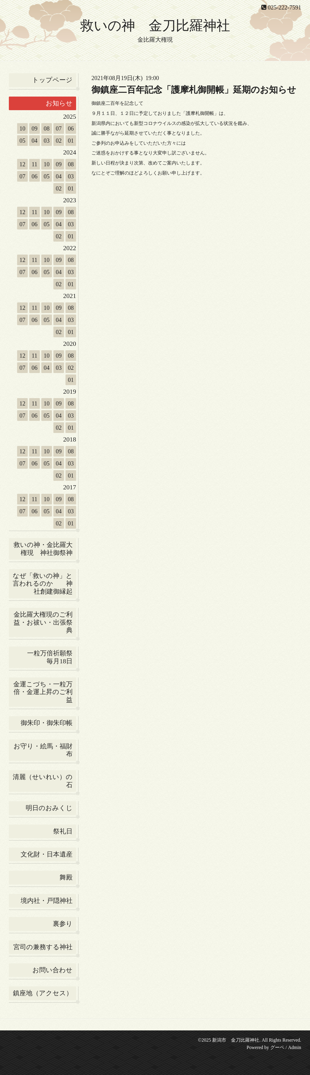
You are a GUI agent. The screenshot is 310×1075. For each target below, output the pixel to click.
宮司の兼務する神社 (43, 947)
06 (71, 128)
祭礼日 (63, 831)
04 (34, 140)
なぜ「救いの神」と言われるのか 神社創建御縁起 (43, 583)
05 (22, 140)
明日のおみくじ (49, 808)
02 (59, 140)
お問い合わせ (52, 970)
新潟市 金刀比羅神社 (235, 1040)
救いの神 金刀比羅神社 (155, 25)
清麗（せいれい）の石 (43, 780)
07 (59, 128)
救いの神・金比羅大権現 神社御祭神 (43, 548)
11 (34, 164)
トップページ (52, 80)
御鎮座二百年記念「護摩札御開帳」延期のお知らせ (193, 90)
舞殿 (66, 877)
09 (34, 128)
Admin (294, 1047)
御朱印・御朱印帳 (47, 723)
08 (47, 128)
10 (22, 128)
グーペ (277, 1047)
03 (47, 140)
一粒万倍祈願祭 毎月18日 (51, 656)
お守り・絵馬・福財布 (43, 750)
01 (71, 140)
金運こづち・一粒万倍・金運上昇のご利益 (43, 691)
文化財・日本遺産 (47, 854)
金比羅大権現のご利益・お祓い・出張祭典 (43, 622)
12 (22, 164)
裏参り (63, 923)
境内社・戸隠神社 (47, 900)
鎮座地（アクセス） (43, 993)
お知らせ (59, 103)
